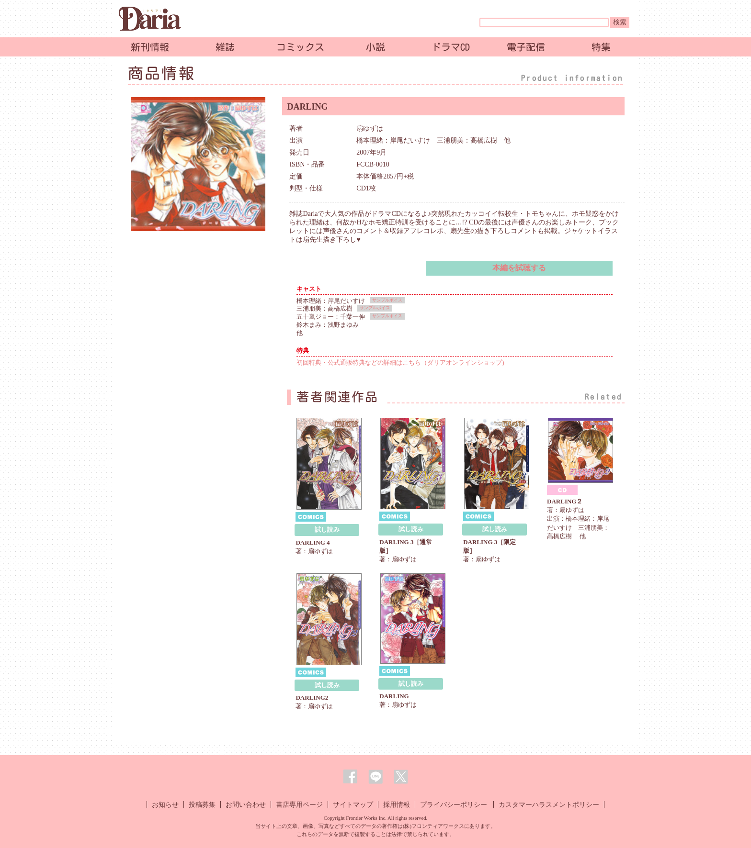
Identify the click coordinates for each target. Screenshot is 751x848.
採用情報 (396, 804)
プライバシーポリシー (453, 804)
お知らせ (165, 804)
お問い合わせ (246, 804)
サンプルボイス (387, 300)
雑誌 (225, 47)
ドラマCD (451, 47)
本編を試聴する (519, 268)
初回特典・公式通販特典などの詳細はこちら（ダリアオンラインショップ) (400, 362)
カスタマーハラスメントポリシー (549, 804)
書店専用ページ (299, 804)
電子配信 (526, 47)
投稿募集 (202, 804)
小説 (375, 47)
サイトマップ (353, 804)
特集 (601, 47)
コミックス (300, 47)
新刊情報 (150, 47)
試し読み (327, 529)
